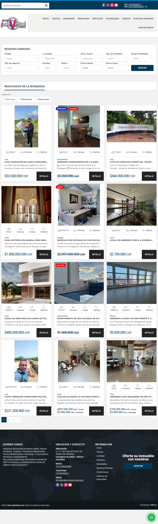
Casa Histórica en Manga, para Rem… (25, 240)
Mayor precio (42, 99)
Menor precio (25, 99)
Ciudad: (8, 54)
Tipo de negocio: (12, 63)
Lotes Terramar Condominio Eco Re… (26, 397)
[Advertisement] (79, 516)
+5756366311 (135, 4)
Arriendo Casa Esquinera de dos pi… (131, 397)
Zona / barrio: (87, 54)
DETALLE (44, 176)
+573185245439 (136, 6)
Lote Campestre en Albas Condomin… (26, 162)
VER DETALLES (26, 126)
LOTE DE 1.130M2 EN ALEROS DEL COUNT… (131, 162)
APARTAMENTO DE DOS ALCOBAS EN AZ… (78, 318)
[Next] (18, 419)
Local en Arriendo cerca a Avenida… (131, 240)
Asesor (126, 18)
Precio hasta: (112, 63)
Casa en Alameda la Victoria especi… (78, 397)
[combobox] (22, 58)
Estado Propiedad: (139, 54)
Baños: (65, 63)
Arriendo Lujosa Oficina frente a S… (131, 318)
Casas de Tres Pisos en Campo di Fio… (25, 318)
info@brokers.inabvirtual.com (69, 480)
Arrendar (69, 18)
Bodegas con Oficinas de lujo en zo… (79, 240)
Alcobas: (47, 63)
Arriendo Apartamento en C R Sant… (78, 162)
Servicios (97, 18)
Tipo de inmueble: (114, 54)
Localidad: (47, 54)
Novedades (112, 18)
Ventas (56, 18)
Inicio (46, 18)
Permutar (83, 18)
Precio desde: (87, 63)
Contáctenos (146, 27)
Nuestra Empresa (143, 18)
